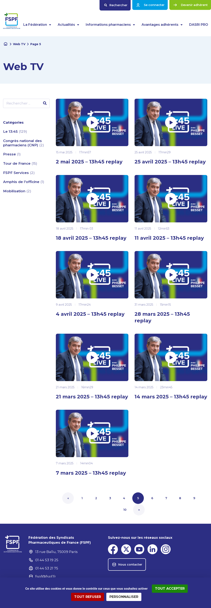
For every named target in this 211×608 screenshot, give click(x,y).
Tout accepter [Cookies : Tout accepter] (170, 588)
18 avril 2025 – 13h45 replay (91, 238)
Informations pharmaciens (110, 24)
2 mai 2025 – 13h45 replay (89, 162)
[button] (115, 5)
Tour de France (17, 163)
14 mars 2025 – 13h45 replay (171, 397)
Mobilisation (14, 191)
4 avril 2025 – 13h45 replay (90, 314)
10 (127, 508)
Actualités (68, 24)
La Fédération (37, 24)
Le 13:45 (11, 131)
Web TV (19, 44)
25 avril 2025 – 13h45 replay (170, 162)
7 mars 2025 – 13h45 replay (91, 473)
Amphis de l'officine (21, 182)
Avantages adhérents (162, 24)
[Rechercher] (44, 103)
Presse (10, 154)
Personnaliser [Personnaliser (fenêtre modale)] (123, 597)
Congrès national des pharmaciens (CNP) (22, 143)
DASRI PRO (198, 25)
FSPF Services (16, 172)
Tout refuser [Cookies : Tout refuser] (87, 597)
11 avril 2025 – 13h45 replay (169, 238)
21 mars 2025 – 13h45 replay (92, 397)
